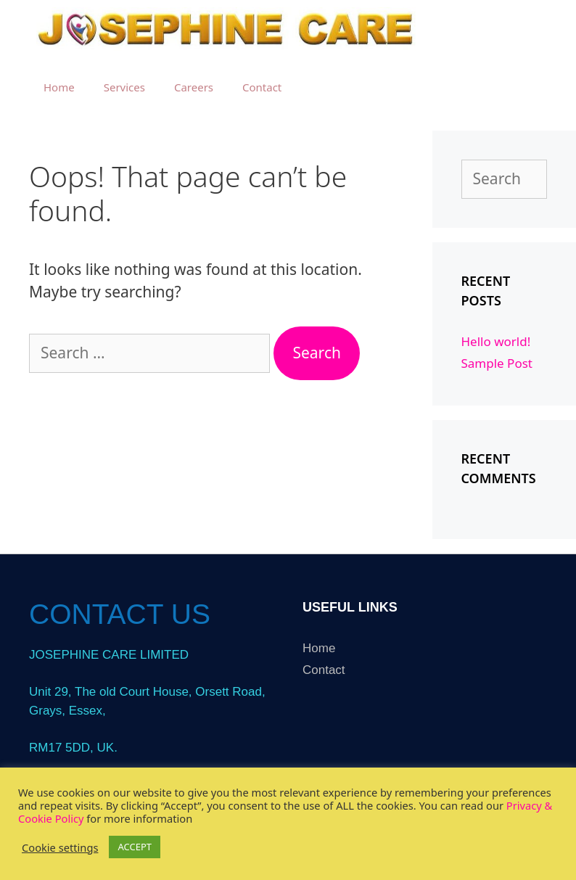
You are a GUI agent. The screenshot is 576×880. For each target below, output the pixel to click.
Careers (193, 87)
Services (124, 87)
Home (59, 87)
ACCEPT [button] (135, 846)
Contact (261, 87)
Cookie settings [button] (60, 847)
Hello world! (496, 341)
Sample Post (496, 363)
